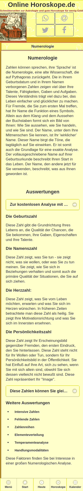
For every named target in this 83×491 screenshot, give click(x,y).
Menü (8, 487)
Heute (42, 487)
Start (25, 487)
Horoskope (58, 487)
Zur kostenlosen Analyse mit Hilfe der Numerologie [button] (44, 204)
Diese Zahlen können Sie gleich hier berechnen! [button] (44, 391)
